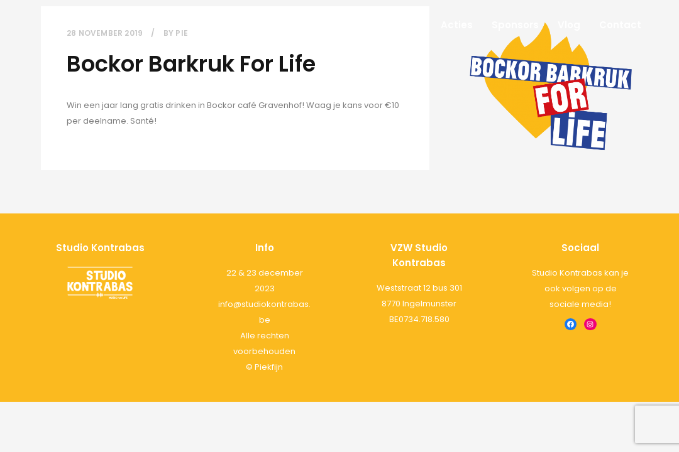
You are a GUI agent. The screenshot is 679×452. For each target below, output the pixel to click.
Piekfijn (269, 367)
